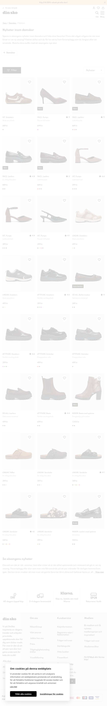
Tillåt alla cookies (23, 694)
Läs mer (13, 686)
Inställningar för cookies (51, 694)
